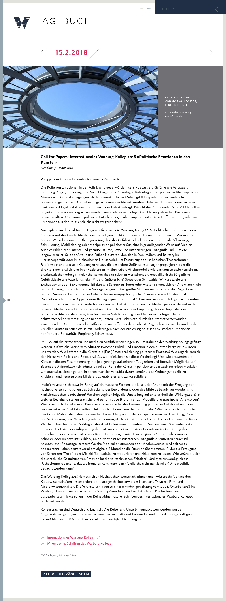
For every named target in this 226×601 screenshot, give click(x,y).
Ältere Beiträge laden (66, 575)
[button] (1, 300)
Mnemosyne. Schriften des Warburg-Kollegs (79, 543)
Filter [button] (168, 9)
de (142, 9)
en (149, 9)
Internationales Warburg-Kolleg (70, 537)
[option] (110, 107)
